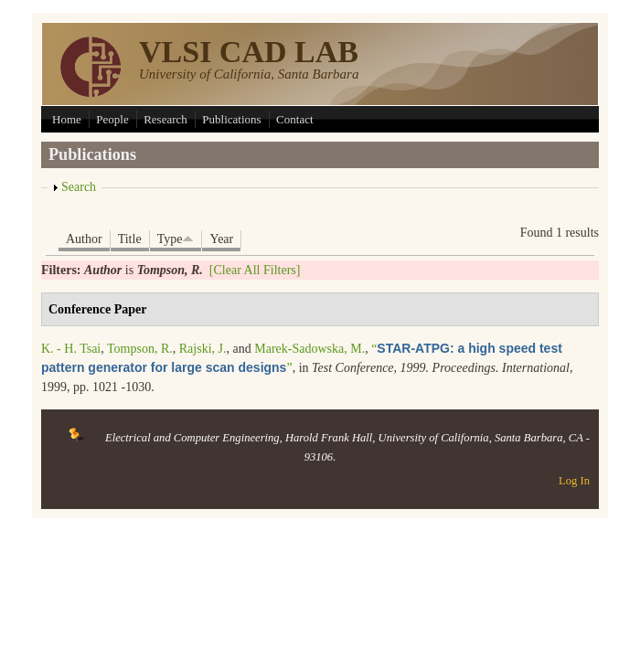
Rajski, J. (203, 349)
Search (78, 187)
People (112, 119)
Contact (294, 119)
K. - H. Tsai (71, 349)
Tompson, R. (140, 349)
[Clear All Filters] (255, 270)
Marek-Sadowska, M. (309, 349)
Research (165, 119)
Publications (231, 119)
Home (66, 119)
